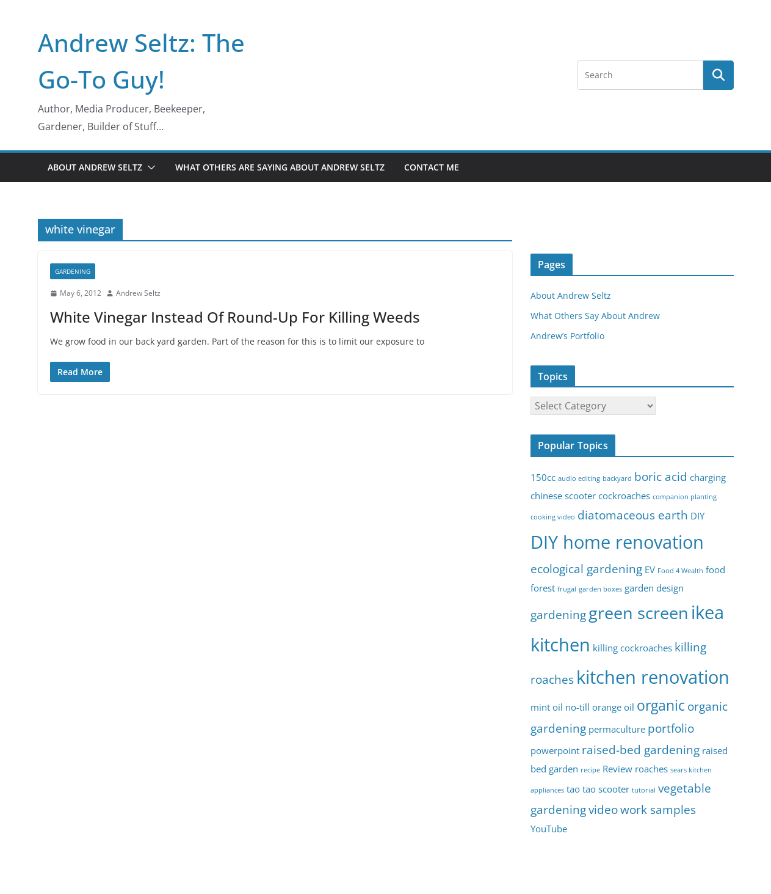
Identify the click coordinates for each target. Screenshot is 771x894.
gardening (72, 271)
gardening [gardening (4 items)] (558, 614)
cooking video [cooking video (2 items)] (552, 517)
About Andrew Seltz (95, 167)
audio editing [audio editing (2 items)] (579, 478)
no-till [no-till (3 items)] (577, 707)
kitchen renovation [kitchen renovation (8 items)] (652, 677)
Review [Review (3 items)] (617, 769)
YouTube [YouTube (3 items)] (548, 829)
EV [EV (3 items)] (650, 569)
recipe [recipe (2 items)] (590, 770)
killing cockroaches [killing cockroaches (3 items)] (632, 648)
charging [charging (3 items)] (708, 477)
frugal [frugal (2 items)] (566, 589)
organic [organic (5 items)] (661, 705)
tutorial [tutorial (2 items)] (644, 790)
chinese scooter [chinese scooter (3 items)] (563, 495)
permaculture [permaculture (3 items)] (616, 729)
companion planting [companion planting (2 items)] (685, 497)
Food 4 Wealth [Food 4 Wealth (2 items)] (680, 570)
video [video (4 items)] (603, 809)
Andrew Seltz (138, 293)
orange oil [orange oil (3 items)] (613, 707)
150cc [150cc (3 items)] (543, 477)
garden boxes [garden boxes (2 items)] (600, 589)
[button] (149, 167)
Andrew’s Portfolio (567, 336)
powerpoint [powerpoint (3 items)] (554, 750)
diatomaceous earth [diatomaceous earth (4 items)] (632, 515)
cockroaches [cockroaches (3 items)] (624, 495)
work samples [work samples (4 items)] (658, 809)
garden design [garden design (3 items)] (654, 588)
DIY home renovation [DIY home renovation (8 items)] (617, 542)
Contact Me (431, 167)
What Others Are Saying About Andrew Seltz (280, 167)
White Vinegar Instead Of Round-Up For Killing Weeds (235, 317)
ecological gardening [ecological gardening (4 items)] (586, 568)
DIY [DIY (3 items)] (697, 516)
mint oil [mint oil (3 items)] (546, 707)
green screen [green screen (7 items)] (638, 612)
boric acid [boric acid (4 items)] (660, 476)
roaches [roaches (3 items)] (651, 769)
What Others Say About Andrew (595, 315)
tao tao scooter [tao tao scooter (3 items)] (597, 789)
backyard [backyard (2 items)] (617, 478)
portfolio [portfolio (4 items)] (671, 728)
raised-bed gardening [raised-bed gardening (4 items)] (641, 749)
